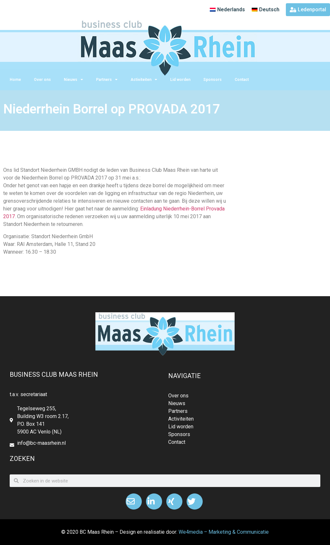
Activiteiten (144, 79)
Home (15, 79)
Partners (107, 79)
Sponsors (212, 79)
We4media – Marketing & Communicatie (224, 532)
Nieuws (73, 79)
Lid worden (180, 79)
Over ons (42, 79)
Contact (242, 79)
